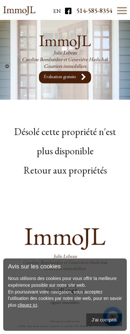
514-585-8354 (94, 10)
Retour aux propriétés (65, 170)
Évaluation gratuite (65, 77)
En (57, 10)
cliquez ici (27, 305)
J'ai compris (104, 319)
